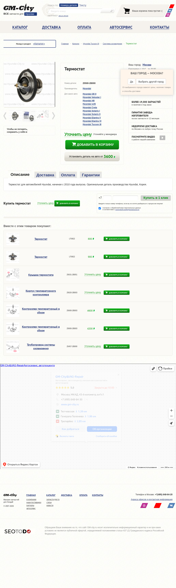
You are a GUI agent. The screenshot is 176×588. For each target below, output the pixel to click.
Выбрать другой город (151, 81)
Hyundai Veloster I (92, 97)
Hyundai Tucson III (91, 44)
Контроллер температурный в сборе (41, 310)
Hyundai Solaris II (91, 114)
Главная (65, 44)
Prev (5, 116)
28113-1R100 (63, 16)
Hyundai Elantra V (92, 118)
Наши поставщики (33, 503)
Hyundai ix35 (89, 104)
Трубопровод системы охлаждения (41, 346)
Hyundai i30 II (89, 94)
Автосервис (31, 509)
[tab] (20, 175)
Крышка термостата (41, 274)
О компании (31, 500)
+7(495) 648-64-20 (163, 494)
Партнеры (30, 506)
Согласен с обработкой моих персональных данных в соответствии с (122, 208)
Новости (49, 506)
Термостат (40, 239)
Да (131, 81)
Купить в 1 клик (155, 198)
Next (53, 116)
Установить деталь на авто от (92, 156)
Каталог (75, 44)
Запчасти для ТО (52, 500)
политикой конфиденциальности (127, 209)
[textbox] (75, 11)
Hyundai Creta (90, 107)
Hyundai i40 (89, 100)
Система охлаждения (112, 44)
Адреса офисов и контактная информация (151, 499)
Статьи (49, 503)
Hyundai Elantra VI (92, 121)
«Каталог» (39, 43)
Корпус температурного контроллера (41, 292)
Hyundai (30, 14)
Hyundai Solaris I (91, 111)
